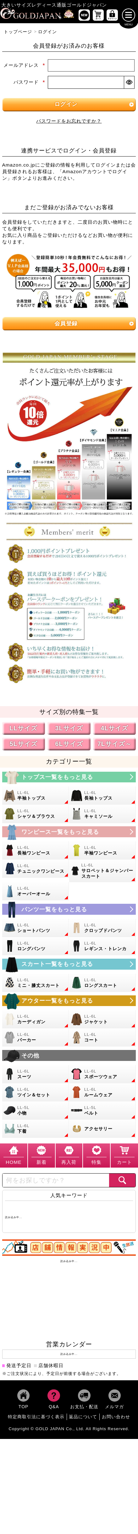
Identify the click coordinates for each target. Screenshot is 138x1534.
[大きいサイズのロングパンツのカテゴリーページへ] (35, 948)
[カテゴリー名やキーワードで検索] (56, 1182)
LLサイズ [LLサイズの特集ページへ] (23, 729)
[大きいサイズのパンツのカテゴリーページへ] (69, 910)
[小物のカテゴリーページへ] (35, 1112)
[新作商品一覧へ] (84, 16)
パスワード (29, 83)
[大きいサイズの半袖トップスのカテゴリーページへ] (35, 797)
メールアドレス (24, 66)
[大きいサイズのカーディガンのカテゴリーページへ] (35, 1021)
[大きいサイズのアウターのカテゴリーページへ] (69, 1002)
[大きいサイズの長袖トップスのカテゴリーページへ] (102, 797)
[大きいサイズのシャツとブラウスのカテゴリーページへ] (35, 815)
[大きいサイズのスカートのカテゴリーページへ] (69, 965)
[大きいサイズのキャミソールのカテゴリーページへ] (102, 815)
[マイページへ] (112, 16)
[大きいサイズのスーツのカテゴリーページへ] (35, 1076)
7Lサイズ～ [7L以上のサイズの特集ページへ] (114, 745)
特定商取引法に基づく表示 (36, 1418)
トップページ (18, 33)
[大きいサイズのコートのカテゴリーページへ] (102, 1039)
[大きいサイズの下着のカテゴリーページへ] (35, 1130)
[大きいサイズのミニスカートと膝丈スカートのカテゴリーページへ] (35, 984)
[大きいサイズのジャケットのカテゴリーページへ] (102, 1021)
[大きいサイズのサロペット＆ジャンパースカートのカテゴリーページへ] (102, 872)
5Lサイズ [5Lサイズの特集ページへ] (23, 745)
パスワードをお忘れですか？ (69, 122)
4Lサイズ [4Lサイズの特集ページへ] (114, 729)
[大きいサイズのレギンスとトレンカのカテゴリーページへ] (102, 948)
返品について (83, 1418)
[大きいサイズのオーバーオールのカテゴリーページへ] (35, 893)
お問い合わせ (116, 1418)
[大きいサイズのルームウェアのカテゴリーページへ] (102, 1094)
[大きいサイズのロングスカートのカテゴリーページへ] (102, 984)
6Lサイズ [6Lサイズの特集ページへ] (69, 745)
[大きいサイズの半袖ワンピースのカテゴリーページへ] (102, 852)
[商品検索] (122, 1182)
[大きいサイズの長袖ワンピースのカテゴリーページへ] (35, 852)
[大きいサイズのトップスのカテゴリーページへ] (69, 778)
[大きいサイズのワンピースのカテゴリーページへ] (69, 833)
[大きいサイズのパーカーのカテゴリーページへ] (35, 1039)
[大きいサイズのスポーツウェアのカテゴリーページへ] (102, 1076)
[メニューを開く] (128, 16)
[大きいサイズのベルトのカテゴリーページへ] (102, 1112)
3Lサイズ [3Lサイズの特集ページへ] (69, 729)
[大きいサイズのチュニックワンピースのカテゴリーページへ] (35, 870)
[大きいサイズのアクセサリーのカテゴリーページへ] (102, 1130)
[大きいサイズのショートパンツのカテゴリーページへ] (35, 929)
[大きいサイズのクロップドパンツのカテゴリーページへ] (102, 929)
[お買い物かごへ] (98, 16)
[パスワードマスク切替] (129, 84)
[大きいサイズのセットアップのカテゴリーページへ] (35, 1094)
